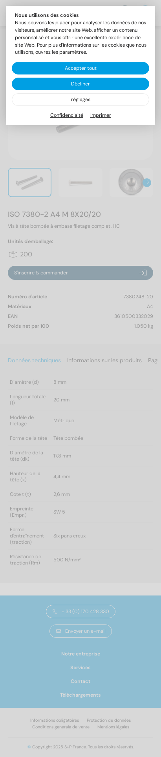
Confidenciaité (66, 115)
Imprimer (100, 115)
